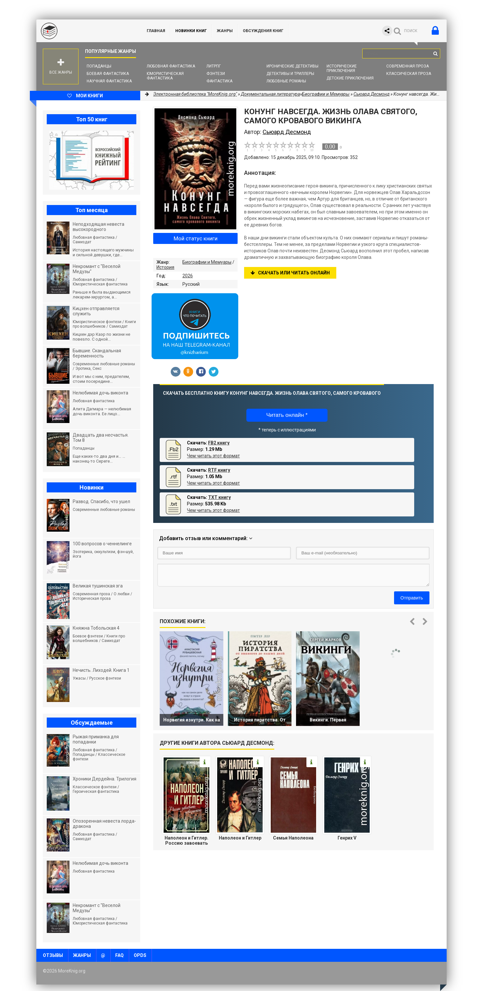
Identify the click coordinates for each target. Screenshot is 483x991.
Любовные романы (286, 81)
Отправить (412, 597)
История (165, 267)
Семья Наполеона (293, 837)
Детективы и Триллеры (290, 73)
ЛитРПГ (213, 66)
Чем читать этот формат (213, 455)
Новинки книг (191, 31)
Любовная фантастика (171, 66)
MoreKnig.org (85, 30)
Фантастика (219, 81)
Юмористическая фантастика (165, 75)
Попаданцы (99, 66)
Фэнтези (215, 73)
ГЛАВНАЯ (156, 31)
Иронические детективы (292, 66)
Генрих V (347, 837)
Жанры (225, 31)
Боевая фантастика (108, 73)
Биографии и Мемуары (206, 262)
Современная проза (407, 66)
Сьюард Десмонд (371, 94)
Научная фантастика (109, 81)
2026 (187, 275)
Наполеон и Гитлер (240, 837)
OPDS (140, 955)
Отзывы (53, 955)
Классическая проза (408, 73)
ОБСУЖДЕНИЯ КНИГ (263, 31)
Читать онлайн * (286, 415)
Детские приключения (350, 78)
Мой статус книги (195, 238)
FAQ (119, 955)
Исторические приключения (342, 68)
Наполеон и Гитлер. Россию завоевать (186, 840)
